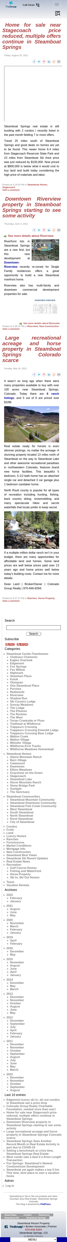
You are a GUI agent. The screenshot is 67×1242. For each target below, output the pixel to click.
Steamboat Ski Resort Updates (27, 858)
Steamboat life (11, 1218)
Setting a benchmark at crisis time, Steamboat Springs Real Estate (30, 1152)
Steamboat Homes (37, 184)
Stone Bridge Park (22, 785)
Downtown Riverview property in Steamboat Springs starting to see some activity (31, 207)
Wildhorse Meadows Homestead (32, 749)
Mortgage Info (15, 848)
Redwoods (17, 691)
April (13, 940)
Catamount (17, 763)
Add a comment (10, 190)
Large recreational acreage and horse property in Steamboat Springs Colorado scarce (31, 349)
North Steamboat (21, 815)
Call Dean (31, 4)
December (17, 951)
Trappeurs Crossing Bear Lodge (32, 733)
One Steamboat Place (24, 685)
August (15, 909)
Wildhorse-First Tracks (25, 746)
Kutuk (14, 679)
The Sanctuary (20, 791)
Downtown (17, 766)
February (16, 898)
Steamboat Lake (21, 779)
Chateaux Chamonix (24, 657)
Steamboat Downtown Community (33, 802)
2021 (9, 905)
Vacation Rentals (17, 885)
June (13, 912)
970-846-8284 (33, 1229)
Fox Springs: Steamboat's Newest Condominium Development (29, 1165)
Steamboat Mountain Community (32, 799)
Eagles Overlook (21, 660)
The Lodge (17, 707)
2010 (9, 1074)
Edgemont (17, 663)
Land (9, 832)
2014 (9, 979)
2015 (9, 959)
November (17, 923)
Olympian (16, 682)
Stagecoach (8, 187)
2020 (9, 919)
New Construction (49, 326)
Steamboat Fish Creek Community (33, 806)
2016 (9, 948)
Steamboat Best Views (21, 855)
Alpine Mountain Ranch (26, 756)
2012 (9, 1017)
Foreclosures (15, 842)
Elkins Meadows (21, 769)
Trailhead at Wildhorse (25, 723)
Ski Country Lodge (22, 701)
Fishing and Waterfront (25, 871)
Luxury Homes (16, 836)
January (15, 901)
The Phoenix (18, 711)
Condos (11, 826)
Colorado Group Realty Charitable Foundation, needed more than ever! (31, 1108)
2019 (9, 937)
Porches (15, 688)
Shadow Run (18, 698)
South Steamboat (22, 812)
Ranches (32, 598)
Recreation (13, 864)
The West (16, 717)
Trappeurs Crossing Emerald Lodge (34, 730)
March (14, 926)
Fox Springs (18, 666)
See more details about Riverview (28, 235)
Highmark (16, 672)
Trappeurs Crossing (23, 726)
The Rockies (18, 714)
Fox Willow (17, 669)
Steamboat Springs (36, 1218)
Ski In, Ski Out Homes (24, 877)
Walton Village (19, 739)
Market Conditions (18, 845)
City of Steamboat (22, 821)
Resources (44, 1215)
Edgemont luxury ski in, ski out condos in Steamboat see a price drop (33, 1101)
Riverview (32, 326)
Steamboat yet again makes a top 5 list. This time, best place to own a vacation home (33, 1173)
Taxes (10, 882)
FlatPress (45, 1204)
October (15, 1003)
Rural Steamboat (21, 818)
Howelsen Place (21, 676)
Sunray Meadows (21, 704)
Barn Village (18, 760)
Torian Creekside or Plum (27, 720)
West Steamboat (21, 809)
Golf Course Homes (23, 867)
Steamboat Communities (23, 796)
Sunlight (15, 788)
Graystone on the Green (26, 772)
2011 (9, 1041)
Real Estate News (18, 861)
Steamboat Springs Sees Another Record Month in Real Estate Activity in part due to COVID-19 (32, 1144)
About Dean (10, 1215)
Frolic (10, 829)
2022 (9, 894)
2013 (9, 993)
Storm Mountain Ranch (25, 782)
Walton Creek (19, 736)
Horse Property (46, 598)
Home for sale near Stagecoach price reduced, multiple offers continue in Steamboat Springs (31, 36)
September (17, 1023)
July (13, 1026)
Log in (10, 1185)
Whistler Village (20, 742)
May (13, 915)
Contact (28, 1215)
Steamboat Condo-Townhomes (27, 653)
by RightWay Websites (33, 1236)
